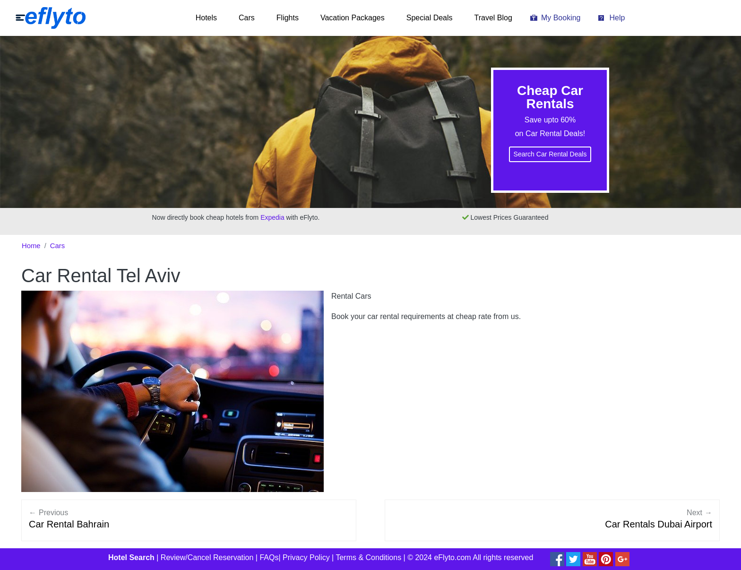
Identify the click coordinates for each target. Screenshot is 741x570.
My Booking (561, 18)
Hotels (206, 18)
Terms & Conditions (368, 557)
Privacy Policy (306, 557)
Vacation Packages (352, 18)
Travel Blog (493, 18)
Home (31, 246)
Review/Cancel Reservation (207, 557)
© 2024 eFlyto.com (439, 557)
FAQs (268, 557)
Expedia (272, 217)
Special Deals (429, 18)
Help (617, 18)
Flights (287, 18)
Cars (247, 18)
